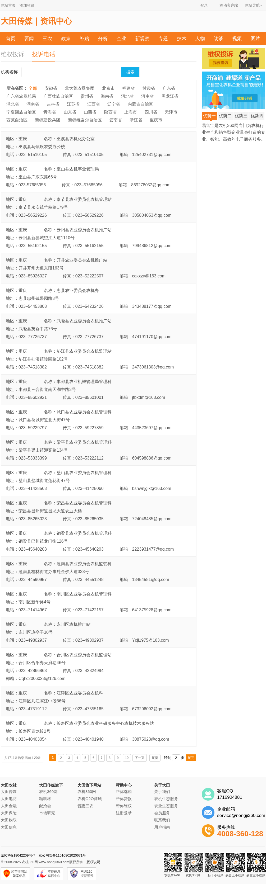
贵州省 (87, 96)
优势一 (209, 117)
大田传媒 (9, 791)
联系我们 (162, 820)
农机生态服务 (166, 798)
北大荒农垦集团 (79, 88)
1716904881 (229, 797)
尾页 (155, 758)
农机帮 (124, 52)
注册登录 (124, 813)
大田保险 (9, 813)
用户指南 (162, 827)
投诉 (144, 52)
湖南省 (32, 104)
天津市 (171, 112)
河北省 (127, 96)
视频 (237, 38)
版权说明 (93, 862)
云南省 (115, 120)
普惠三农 (85, 805)
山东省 (70, 112)
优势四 (257, 116)
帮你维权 (124, 805)
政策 (66, 38)
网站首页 (8, 5)
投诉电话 (43, 54)
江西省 (93, 104)
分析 (103, 38)
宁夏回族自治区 (21, 112)
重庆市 (156, 120)
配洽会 (45, 805)
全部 (33, 88)
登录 (204, 5)
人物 (200, 38)
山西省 (90, 112)
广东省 (169, 88)
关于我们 (162, 791)
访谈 (218, 38)
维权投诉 (12, 54)
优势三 (241, 116)
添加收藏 (27, 5)
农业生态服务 (166, 805)
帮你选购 (124, 791)
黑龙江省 (170, 96)
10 (127, 758)
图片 (255, 38)
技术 (181, 38)
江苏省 (73, 104)
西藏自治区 (16, 120)
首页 (10, 38)
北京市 (108, 88)
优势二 (225, 116)
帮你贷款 (124, 798)
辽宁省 (113, 104)
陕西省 (110, 112)
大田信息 (9, 827)
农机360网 (48, 791)
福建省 (128, 88)
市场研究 (47, 813)
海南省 (107, 96)
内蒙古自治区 (140, 104)
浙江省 (136, 120)
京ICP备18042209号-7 (18, 855)
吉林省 (53, 104)
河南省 (147, 96)
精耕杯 (45, 798)
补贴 (84, 38)
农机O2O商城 (89, 798)
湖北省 (12, 104)
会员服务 (162, 813)
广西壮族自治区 (58, 96)
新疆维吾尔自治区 (85, 120)
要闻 (29, 38)
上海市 (130, 112)
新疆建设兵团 (47, 120)
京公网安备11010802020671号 (62, 855)
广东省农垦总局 (21, 96)
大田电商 (9, 798)
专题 (163, 38)
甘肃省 (149, 88)
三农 (47, 38)
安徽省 (51, 88)
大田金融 (9, 805)
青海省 (49, 112)
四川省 (151, 112)
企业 (121, 38)
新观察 (142, 38)
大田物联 (9, 820)
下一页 (139, 758)
